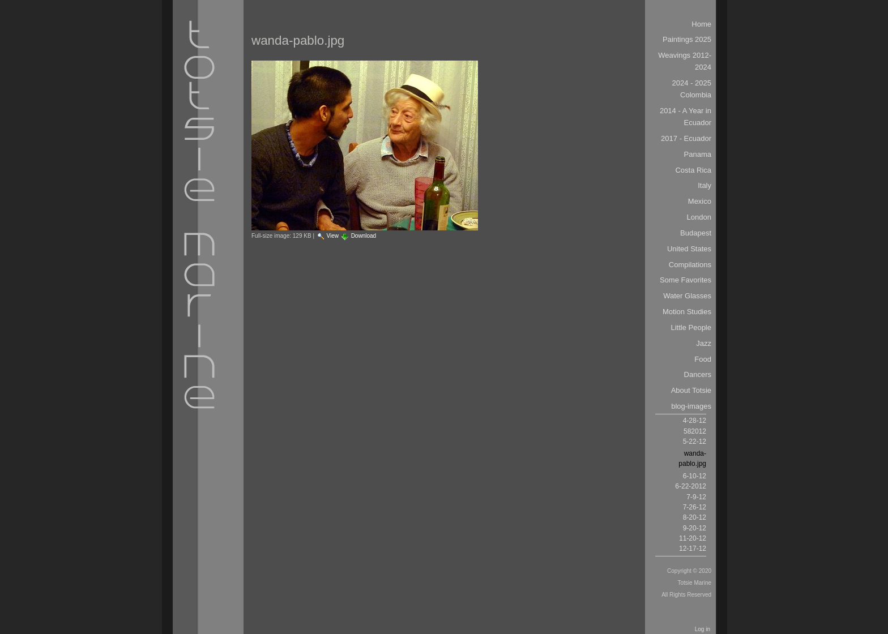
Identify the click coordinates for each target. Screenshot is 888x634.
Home (701, 24)
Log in (702, 629)
